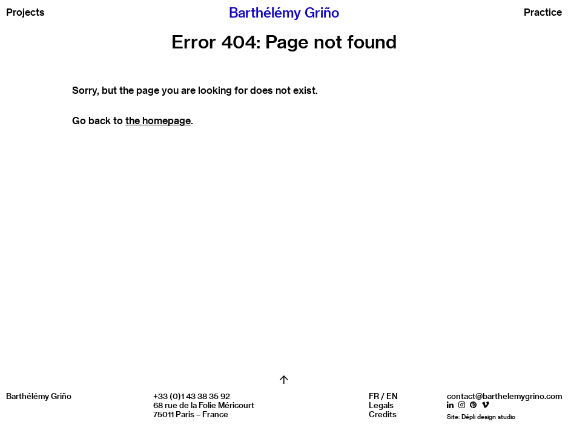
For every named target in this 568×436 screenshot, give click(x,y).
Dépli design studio (488, 416)
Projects (25, 12)
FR (374, 395)
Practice (543, 12)
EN (392, 395)
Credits (383, 413)
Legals (381, 404)
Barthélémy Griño (284, 12)
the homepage (158, 120)
